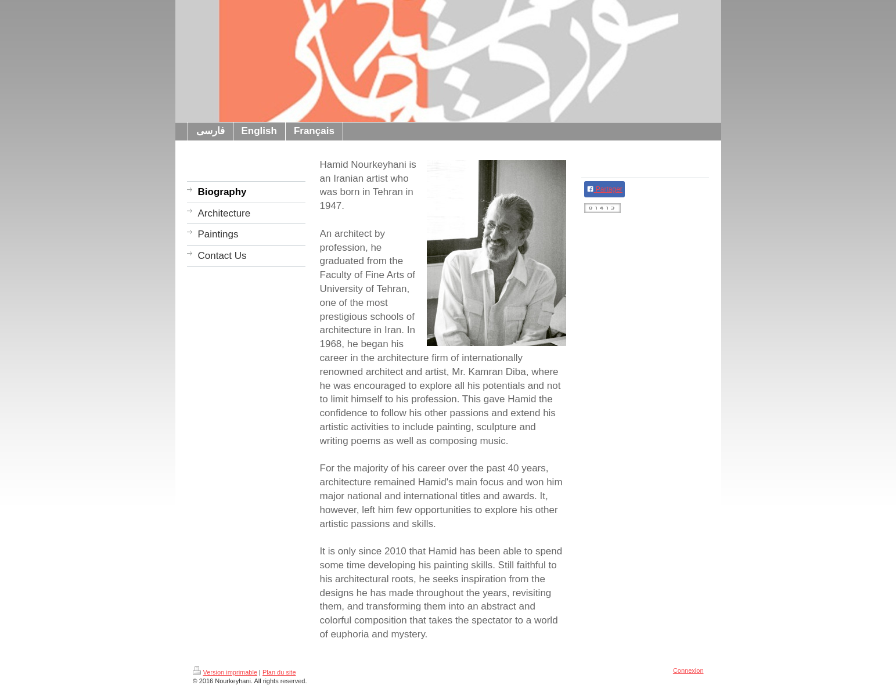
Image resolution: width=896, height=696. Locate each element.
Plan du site (279, 672)
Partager (604, 189)
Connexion (688, 670)
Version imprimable (225, 672)
